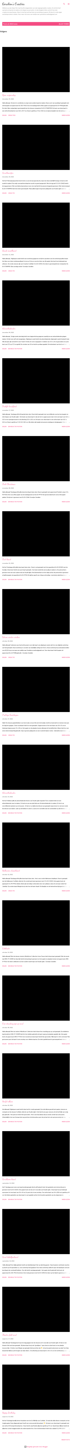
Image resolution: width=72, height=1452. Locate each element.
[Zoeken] (64, 3)
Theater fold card (9, 1335)
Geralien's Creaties (13, 4)
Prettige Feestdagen (10, 715)
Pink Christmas (8, 484)
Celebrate (6, 948)
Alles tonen (64, 24)
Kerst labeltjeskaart (10, 1257)
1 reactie (11, 193)
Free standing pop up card (12, 1023)
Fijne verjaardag (9, 95)
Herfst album (7, 1101)
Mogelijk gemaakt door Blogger (36, 1447)
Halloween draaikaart (11, 870)
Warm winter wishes (11, 637)
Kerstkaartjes (7, 173)
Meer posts (66, 1440)
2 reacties (11, 115)
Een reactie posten (15, 348)
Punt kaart (6, 559)
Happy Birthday (8, 1412)
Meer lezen (66, 115)
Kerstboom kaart (9, 1179)
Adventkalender (8, 328)
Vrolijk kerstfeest (9, 406)
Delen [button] (4, 115)
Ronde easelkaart (9, 250)
